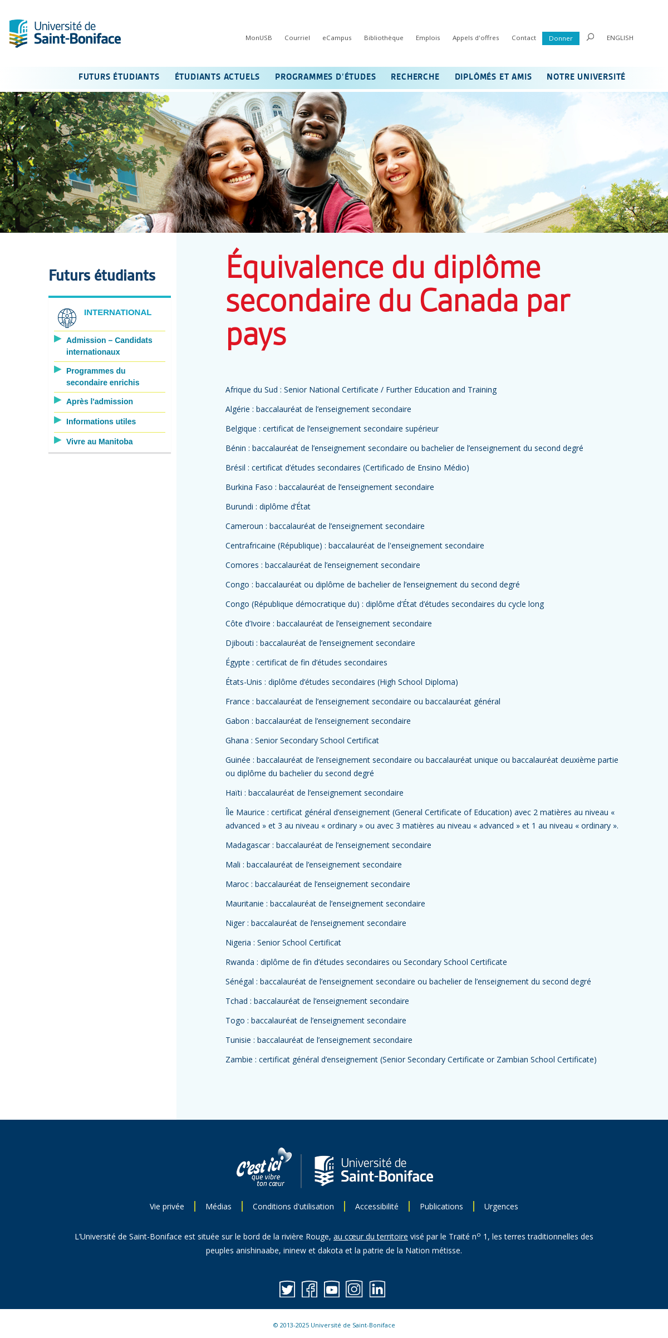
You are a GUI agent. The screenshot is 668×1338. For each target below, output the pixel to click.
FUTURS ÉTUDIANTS (119, 77)
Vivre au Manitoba (99, 441)
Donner (561, 38)
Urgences (501, 1206)
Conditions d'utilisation (293, 1206)
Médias (218, 1206)
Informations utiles (101, 421)
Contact (524, 37)
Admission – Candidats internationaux (109, 346)
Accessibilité (377, 1206)
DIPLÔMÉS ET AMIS (493, 77)
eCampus (337, 37)
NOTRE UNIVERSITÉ (586, 77)
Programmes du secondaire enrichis (103, 376)
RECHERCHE (415, 77)
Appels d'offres (476, 37)
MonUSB (258, 37)
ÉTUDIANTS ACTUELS (218, 77)
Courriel (297, 37)
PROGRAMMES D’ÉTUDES (325, 77)
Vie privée (167, 1206)
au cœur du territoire (370, 1236)
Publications (441, 1206)
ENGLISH (620, 37)
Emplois (428, 37)
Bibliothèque (384, 37)
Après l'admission (99, 401)
